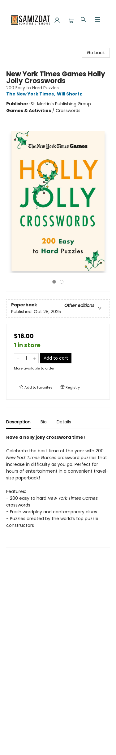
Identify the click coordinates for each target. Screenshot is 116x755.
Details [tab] (64, 422)
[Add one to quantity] (34, 358)
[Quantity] (26, 358)
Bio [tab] (44, 422)
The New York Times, (31, 94)
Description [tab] (18, 422)
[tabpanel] (58, 490)
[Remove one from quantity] (18, 358)
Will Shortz (70, 94)
